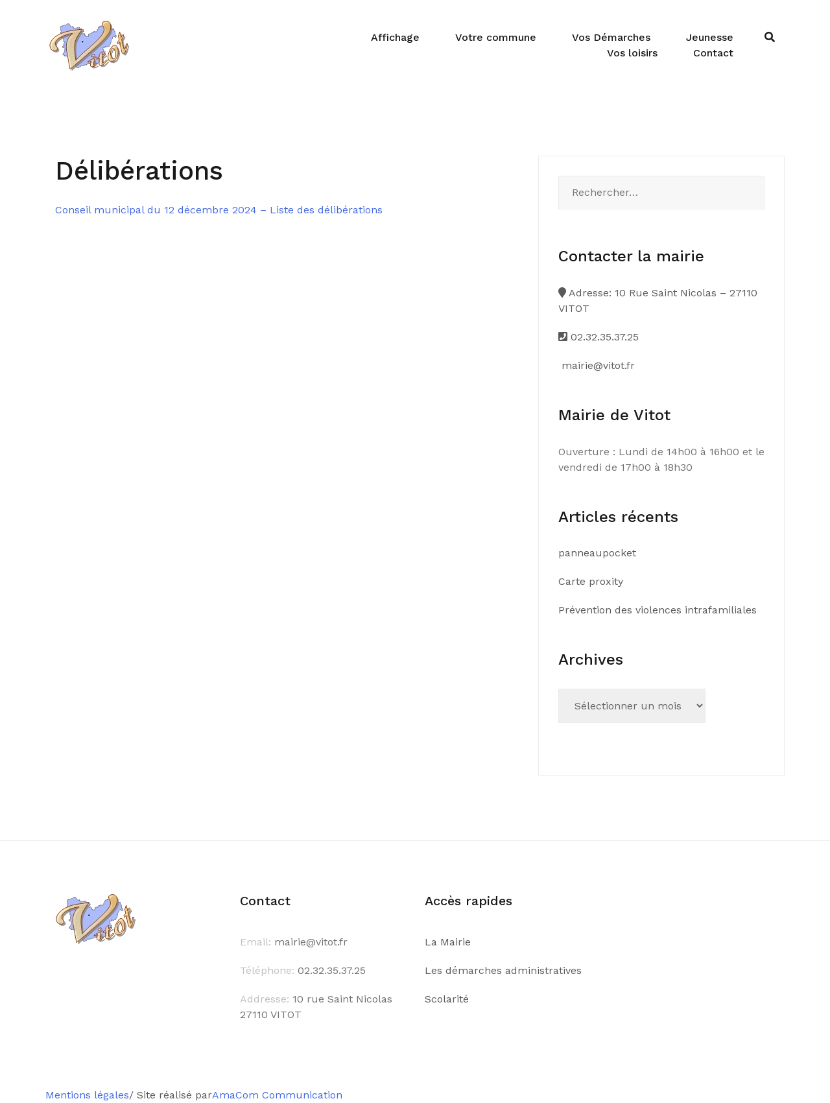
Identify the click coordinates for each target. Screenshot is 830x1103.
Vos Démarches (611, 37)
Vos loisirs (632, 53)
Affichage (395, 37)
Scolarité (447, 999)
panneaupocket (597, 553)
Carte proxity (590, 581)
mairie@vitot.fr (596, 365)
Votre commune (495, 37)
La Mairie (448, 942)
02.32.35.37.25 (598, 337)
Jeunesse (709, 37)
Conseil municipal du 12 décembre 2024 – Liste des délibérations (219, 210)
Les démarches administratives (503, 970)
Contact (713, 53)
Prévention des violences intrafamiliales (657, 610)
